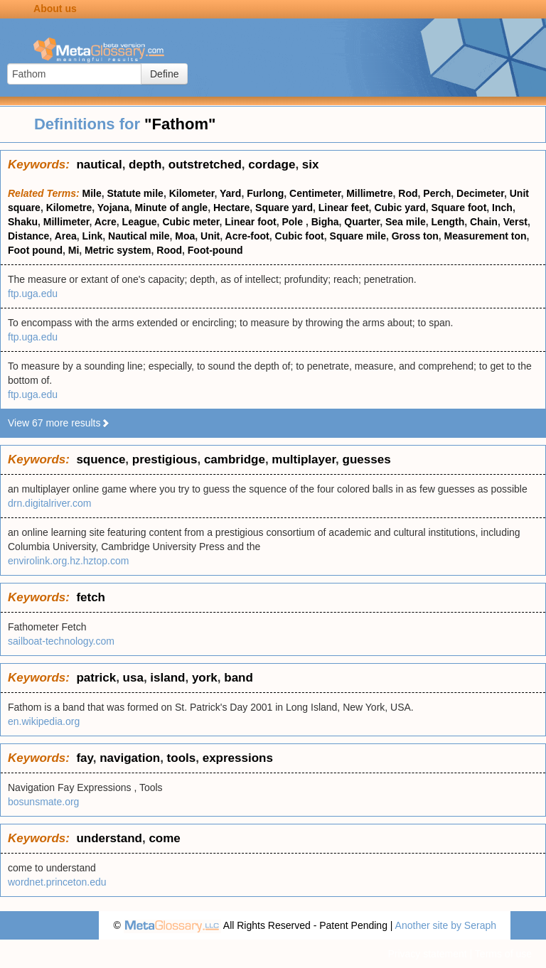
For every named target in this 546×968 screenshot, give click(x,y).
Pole (293, 221)
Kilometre (69, 207)
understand (109, 838)
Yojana (113, 207)
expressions (238, 758)
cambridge (234, 459)
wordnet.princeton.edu (57, 882)
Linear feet (343, 207)
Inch (502, 207)
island (167, 677)
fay (84, 758)
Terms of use (503, 953)
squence (100, 459)
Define (164, 74)
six (310, 164)
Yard (230, 193)
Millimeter (66, 221)
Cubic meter (190, 221)
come (164, 838)
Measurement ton (485, 236)
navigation (130, 758)
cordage (271, 164)
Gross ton (415, 236)
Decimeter (480, 193)
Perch (437, 193)
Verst (515, 221)
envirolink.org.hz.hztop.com (68, 560)
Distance (28, 236)
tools (181, 758)
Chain (484, 221)
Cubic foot (299, 236)
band (238, 677)
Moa (185, 236)
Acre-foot (247, 236)
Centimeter (315, 193)
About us (55, 8)
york (205, 677)
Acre (106, 221)
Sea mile (405, 221)
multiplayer (304, 459)
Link (92, 236)
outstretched (205, 164)
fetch (90, 597)
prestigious (165, 459)
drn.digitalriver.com (50, 503)
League (139, 221)
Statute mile (135, 193)
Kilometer (192, 193)
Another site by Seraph (445, 925)
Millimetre (369, 193)
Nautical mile (138, 236)
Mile (92, 193)
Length (448, 221)
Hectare (231, 207)
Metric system (118, 250)
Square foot (459, 207)
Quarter (362, 221)
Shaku (23, 221)
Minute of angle (171, 207)
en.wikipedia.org (44, 721)
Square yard (284, 207)
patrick (96, 677)
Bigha (325, 221)
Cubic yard (399, 207)
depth (145, 164)
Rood (169, 250)
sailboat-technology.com (61, 641)
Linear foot (250, 221)
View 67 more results (59, 423)
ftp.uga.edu (33, 293)
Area (66, 236)
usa (133, 677)
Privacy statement (426, 953)
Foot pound (35, 250)
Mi (74, 250)
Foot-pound (215, 250)
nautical (99, 164)
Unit (210, 236)
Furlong (265, 193)
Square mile (358, 236)
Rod (407, 193)
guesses (367, 459)
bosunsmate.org (43, 801)
